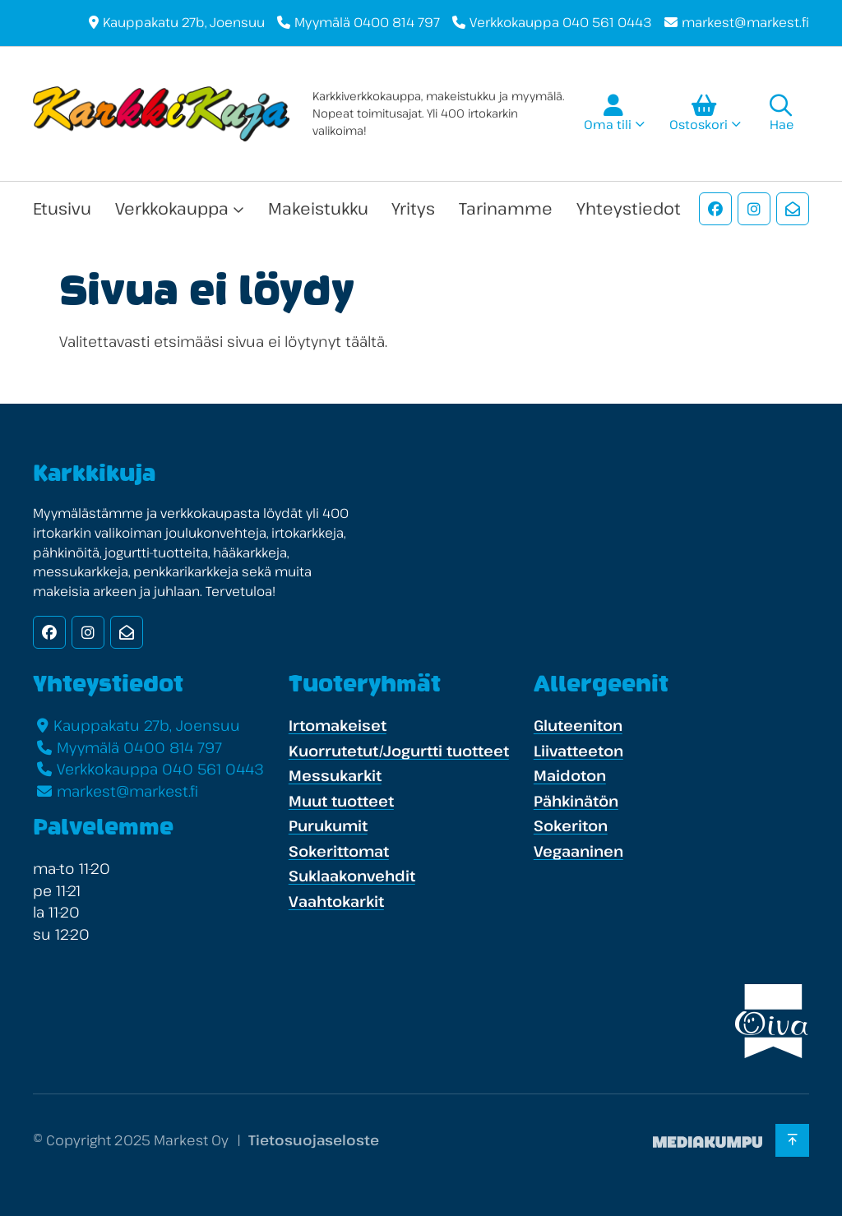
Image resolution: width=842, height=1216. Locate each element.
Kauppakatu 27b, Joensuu (184, 22)
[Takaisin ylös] (792, 1140)
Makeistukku (318, 208)
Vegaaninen (578, 851)
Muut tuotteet (341, 801)
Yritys (413, 208)
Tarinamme (506, 208)
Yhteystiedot (628, 208)
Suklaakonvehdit (352, 875)
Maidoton (570, 775)
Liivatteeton (578, 751)
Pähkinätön (576, 801)
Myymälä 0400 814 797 (367, 22)
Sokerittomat (339, 851)
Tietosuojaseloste (313, 1139)
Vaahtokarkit (336, 901)
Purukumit (328, 825)
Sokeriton (571, 825)
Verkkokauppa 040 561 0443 (561, 22)
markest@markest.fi (745, 22)
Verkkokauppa (172, 208)
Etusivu (62, 208)
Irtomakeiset (337, 725)
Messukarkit (335, 775)
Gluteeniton (578, 725)
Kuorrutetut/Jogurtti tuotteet (399, 751)
